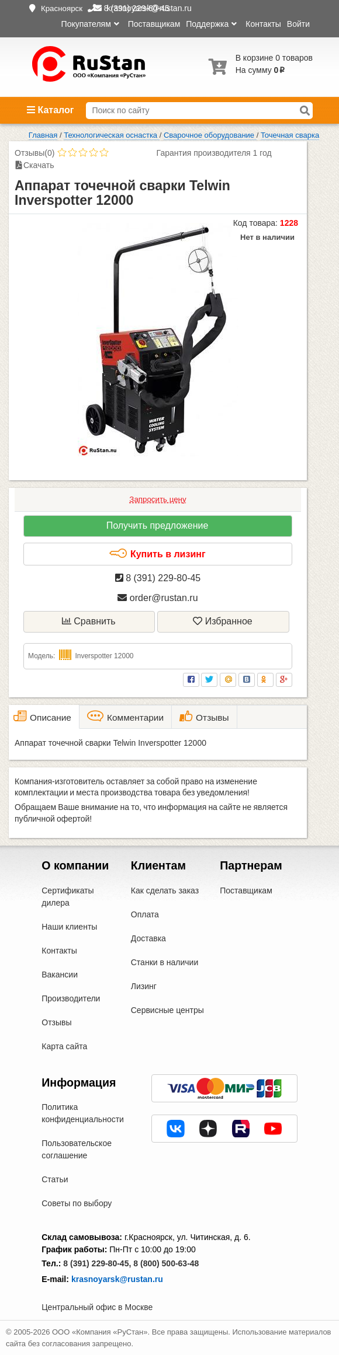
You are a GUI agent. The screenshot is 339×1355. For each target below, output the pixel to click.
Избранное (222, 621)
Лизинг (144, 986)
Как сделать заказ (165, 890)
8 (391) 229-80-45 (158, 578)
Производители (70, 998)
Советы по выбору (76, 1203)
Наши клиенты (69, 926)
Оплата (145, 914)
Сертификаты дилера (67, 896)
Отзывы (56, 1022)
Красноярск (61, 8)
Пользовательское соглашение (76, 1149)
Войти (298, 24)
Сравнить (89, 621)
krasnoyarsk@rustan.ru (117, 1279)
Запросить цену (157, 499)
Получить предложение (157, 525)
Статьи (54, 1179)
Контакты (263, 24)
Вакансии (59, 974)
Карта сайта (64, 1046)
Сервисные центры (167, 1010)
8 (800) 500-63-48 (166, 1263)
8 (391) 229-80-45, (97, 1263)
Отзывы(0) (34, 153)
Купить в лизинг (157, 554)
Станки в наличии (165, 962)
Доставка (148, 938)
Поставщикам (154, 24)
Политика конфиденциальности (82, 1113)
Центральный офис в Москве (97, 1307)
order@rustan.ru (157, 598)
